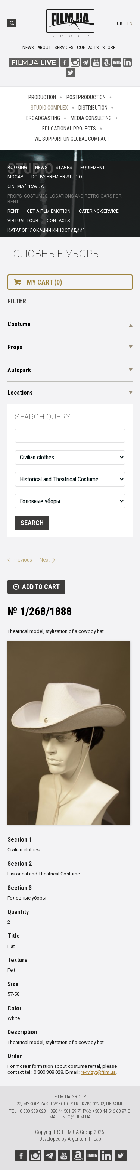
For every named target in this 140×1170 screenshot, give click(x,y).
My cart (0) (44, 282)
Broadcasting (43, 118)
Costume (19, 324)
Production (42, 97)
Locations (20, 392)
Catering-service (99, 211)
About (44, 47)
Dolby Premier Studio (56, 176)
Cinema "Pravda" (26, 186)
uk (119, 23)
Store (108, 47)
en (130, 23)
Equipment (92, 167)
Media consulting (91, 118)
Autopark (19, 370)
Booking (17, 167)
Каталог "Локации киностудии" (45, 230)
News (28, 47)
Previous (22, 559)
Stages (64, 167)
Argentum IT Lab (84, 1139)
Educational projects (69, 128)
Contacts (88, 47)
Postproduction (86, 97)
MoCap (15, 176)
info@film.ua (76, 1116)
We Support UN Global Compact (71, 139)
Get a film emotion (49, 211)
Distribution (93, 108)
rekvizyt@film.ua (98, 1072)
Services (64, 47)
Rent (13, 211)
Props (14, 347)
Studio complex (49, 108)
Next (45, 559)
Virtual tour (22, 220)
